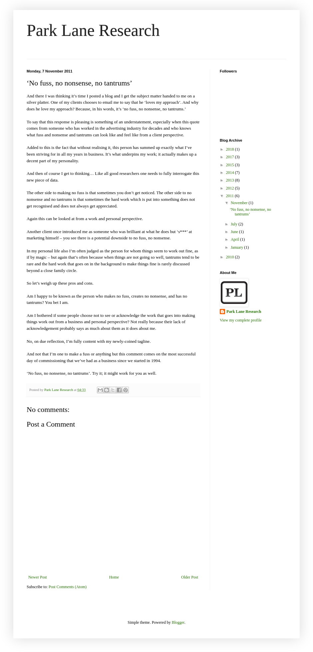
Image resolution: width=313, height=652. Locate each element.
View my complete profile (241, 320)
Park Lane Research (93, 30)
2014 (230, 172)
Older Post (189, 577)
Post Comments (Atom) (68, 587)
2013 (230, 180)
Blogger (178, 622)
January (237, 247)
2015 (230, 165)
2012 (230, 188)
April (235, 239)
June (235, 231)
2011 (230, 196)
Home (114, 577)
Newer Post (37, 577)
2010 (230, 257)
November (240, 202)
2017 (230, 157)
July (234, 224)
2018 (230, 149)
